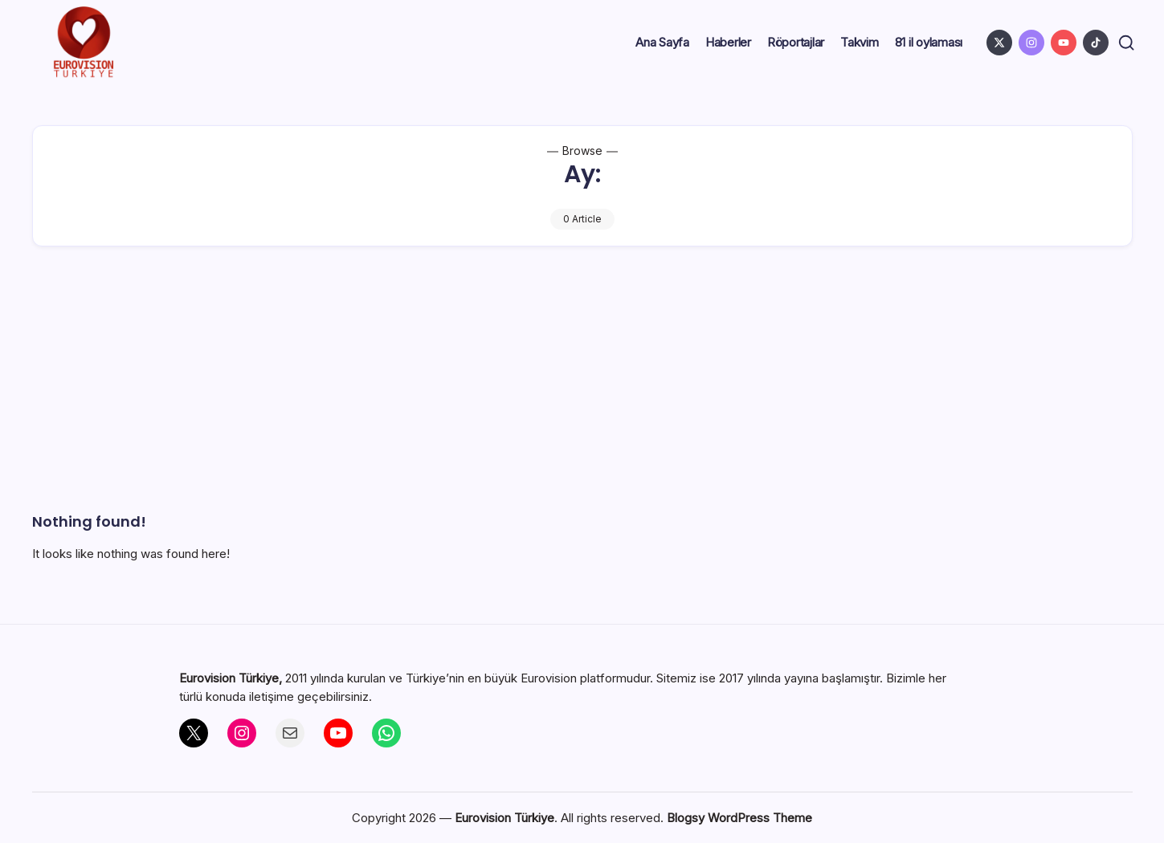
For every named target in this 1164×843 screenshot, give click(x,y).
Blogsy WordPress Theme (739, 817)
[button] (1124, 43)
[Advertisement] (582, 391)
